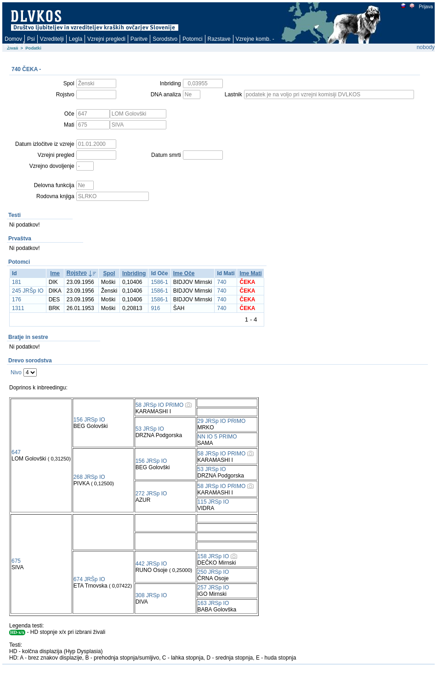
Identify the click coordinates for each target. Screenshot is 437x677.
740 (221, 282)
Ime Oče (184, 273)
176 (16, 299)
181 (16, 282)
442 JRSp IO (151, 563)
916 (155, 308)
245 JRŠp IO (28, 291)
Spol (109, 273)
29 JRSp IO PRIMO (222, 421)
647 (16, 452)
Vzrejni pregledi (106, 39)
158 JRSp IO (213, 556)
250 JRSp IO (213, 572)
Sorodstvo (165, 39)
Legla (75, 39)
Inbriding (134, 273)
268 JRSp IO (89, 477)
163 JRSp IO (213, 603)
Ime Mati (250, 273)
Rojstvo (77, 273)
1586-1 (159, 282)
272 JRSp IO (151, 493)
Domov (13, 39)
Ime (55, 273)
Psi (31, 39)
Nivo (16, 372)
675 (16, 561)
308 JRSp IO (151, 595)
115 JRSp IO (213, 502)
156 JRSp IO (89, 419)
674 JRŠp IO (89, 579)
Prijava (425, 6)
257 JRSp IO (213, 587)
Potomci (192, 39)
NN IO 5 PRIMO (217, 436)
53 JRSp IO (150, 429)
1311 (18, 308)
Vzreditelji (52, 39)
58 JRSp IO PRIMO (160, 405)
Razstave (219, 39)
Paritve (139, 39)
